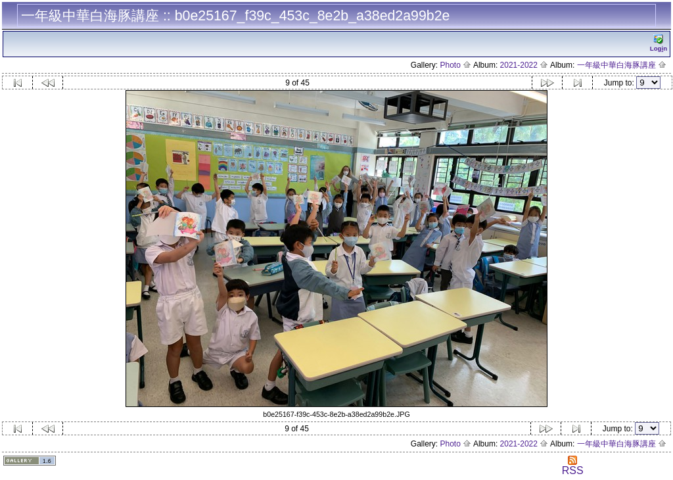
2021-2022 (524, 65)
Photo (456, 65)
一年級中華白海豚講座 (621, 65)
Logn (658, 43)
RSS (573, 466)
